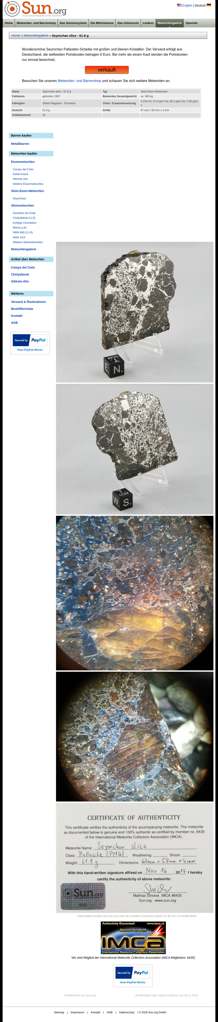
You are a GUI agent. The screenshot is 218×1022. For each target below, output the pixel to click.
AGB (14, 322)
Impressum (77, 1012)
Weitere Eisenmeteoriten (28, 183)
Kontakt (16, 315)
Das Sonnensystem (73, 23)
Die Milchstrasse (102, 23)
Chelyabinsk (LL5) (24, 217)
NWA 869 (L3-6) (23, 232)
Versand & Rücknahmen (28, 302)
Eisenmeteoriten (23, 162)
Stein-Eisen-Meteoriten (27, 191)
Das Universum (128, 23)
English (187, 5)
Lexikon (148, 23)
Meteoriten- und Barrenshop (36, 23)
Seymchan (19, 198)
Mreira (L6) (19, 227)
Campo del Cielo (23, 169)
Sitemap (59, 1012)
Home (9, 23)
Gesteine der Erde (24, 213)
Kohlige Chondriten (25, 222)
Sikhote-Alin (20, 178)
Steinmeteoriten (22, 205)
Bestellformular (22, 309)
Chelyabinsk (20, 274)
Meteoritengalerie (170, 23)
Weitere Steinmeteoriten (28, 242)
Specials (192, 23)
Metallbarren (20, 143)
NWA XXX (19, 237)
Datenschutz (127, 1012)
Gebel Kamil (20, 174)
